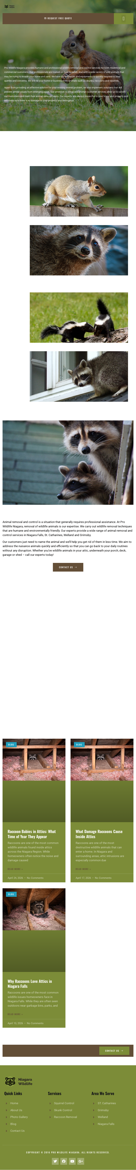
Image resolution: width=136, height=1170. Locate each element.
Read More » (15, 869)
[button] (123, 18)
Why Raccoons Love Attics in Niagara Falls (30, 983)
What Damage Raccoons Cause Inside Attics (99, 833)
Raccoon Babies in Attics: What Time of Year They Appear (32, 833)
